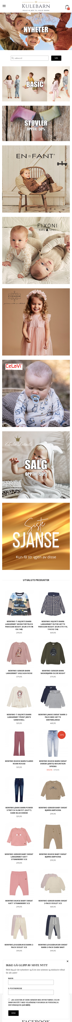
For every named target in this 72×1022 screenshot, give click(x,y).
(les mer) (26, 1005)
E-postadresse (31, 991)
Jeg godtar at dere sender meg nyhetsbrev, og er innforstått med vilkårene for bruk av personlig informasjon (33, 1002)
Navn (31, 981)
